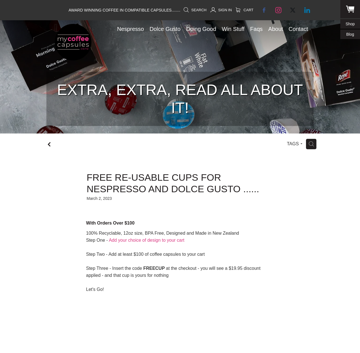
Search (194, 10)
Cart (244, 10)
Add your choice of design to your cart (146, 240)
